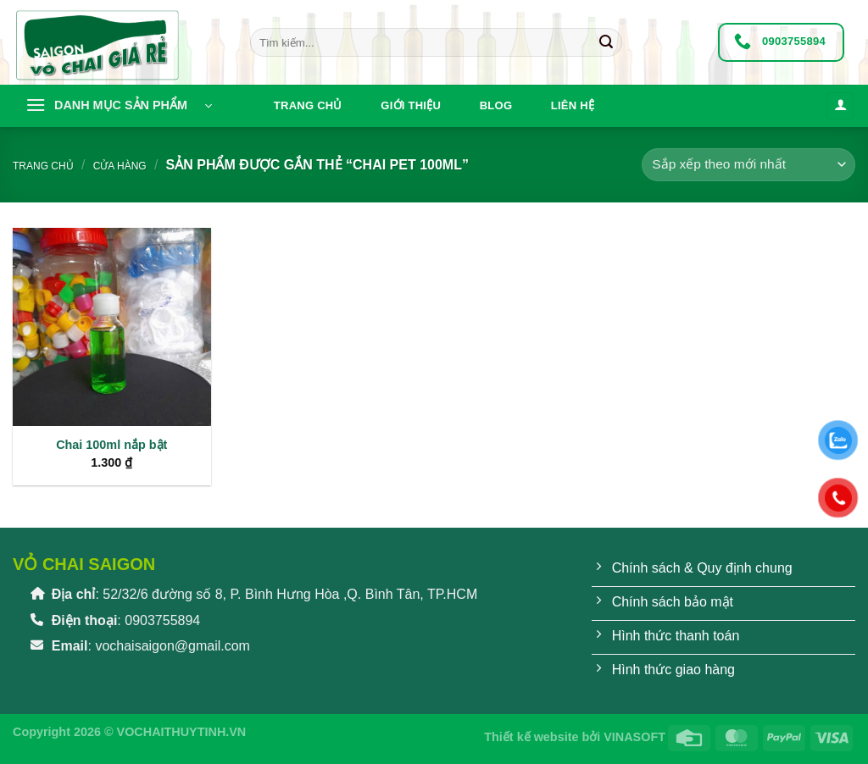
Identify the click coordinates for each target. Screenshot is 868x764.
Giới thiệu (411, 105)
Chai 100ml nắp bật (111, 444)
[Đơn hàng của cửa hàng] (748, 164)
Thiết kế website (531, 737)
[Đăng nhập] (840, 106)
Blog (496, 105)
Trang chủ (308, 105)
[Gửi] (606, 42)
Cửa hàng (120, 166)
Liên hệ (572, 105)
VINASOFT (634, 737)
